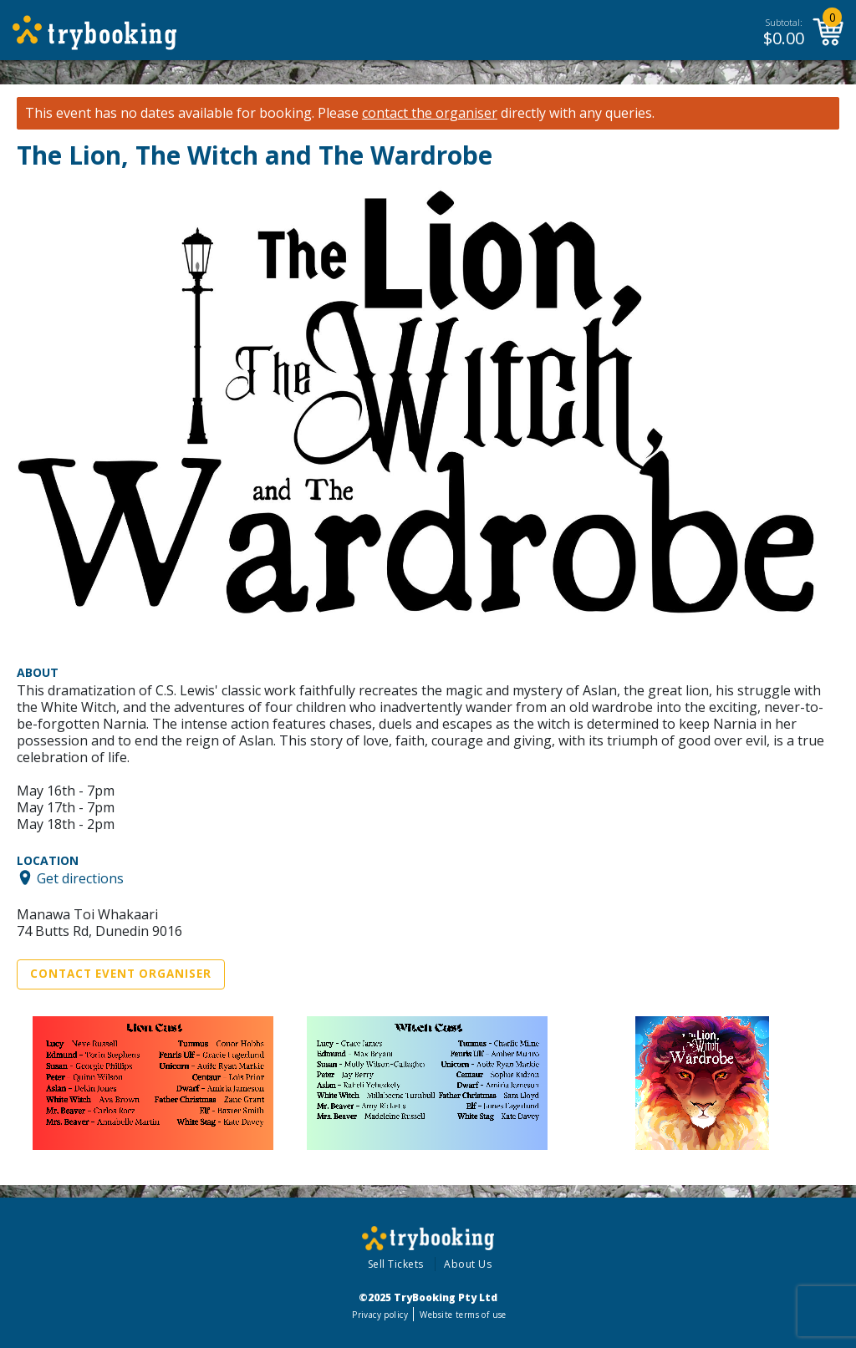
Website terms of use (463, 1314)
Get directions (80, 877)
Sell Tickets (396, 1264)
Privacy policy (380, 1314)
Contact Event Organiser (120, 973)
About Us (468, 1264)
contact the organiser (429, 113)
